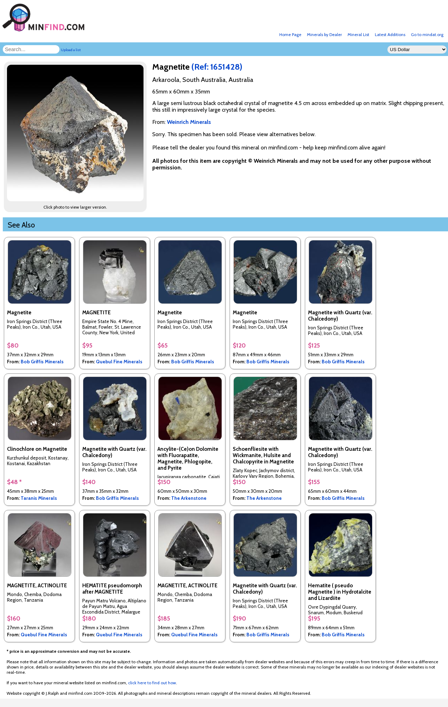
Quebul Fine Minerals (119, 361)
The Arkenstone (188, 498)
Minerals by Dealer (324, 34)
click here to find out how (152, 682)
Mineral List (358, 34)
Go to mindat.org (427, 34)
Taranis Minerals (39, 498)
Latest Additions (390, 34)
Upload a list (71, 50)
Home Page (290, 34)
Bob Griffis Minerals (42, 361)
